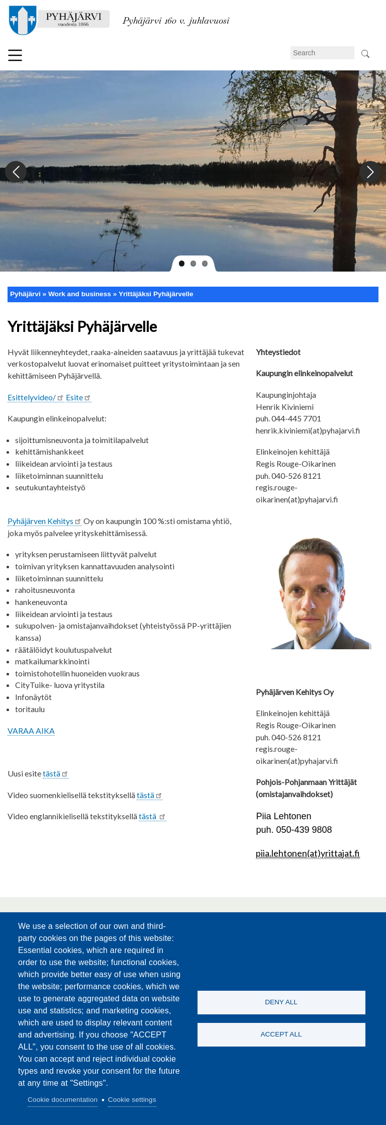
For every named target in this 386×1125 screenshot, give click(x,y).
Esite (78, 397)
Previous (16, 172)
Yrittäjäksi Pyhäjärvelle (156, 294)
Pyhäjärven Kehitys (45, 521)
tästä (56, 773)
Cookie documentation (63, 1099)
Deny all (281, 1002)
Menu (15, 55)
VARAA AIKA (31, 730)
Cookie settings (132, 1099)
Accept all (281, 1035)
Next (369, 172)
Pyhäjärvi (25, 294)
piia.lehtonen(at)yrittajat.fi (308, 852)
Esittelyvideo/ (36, 397)
